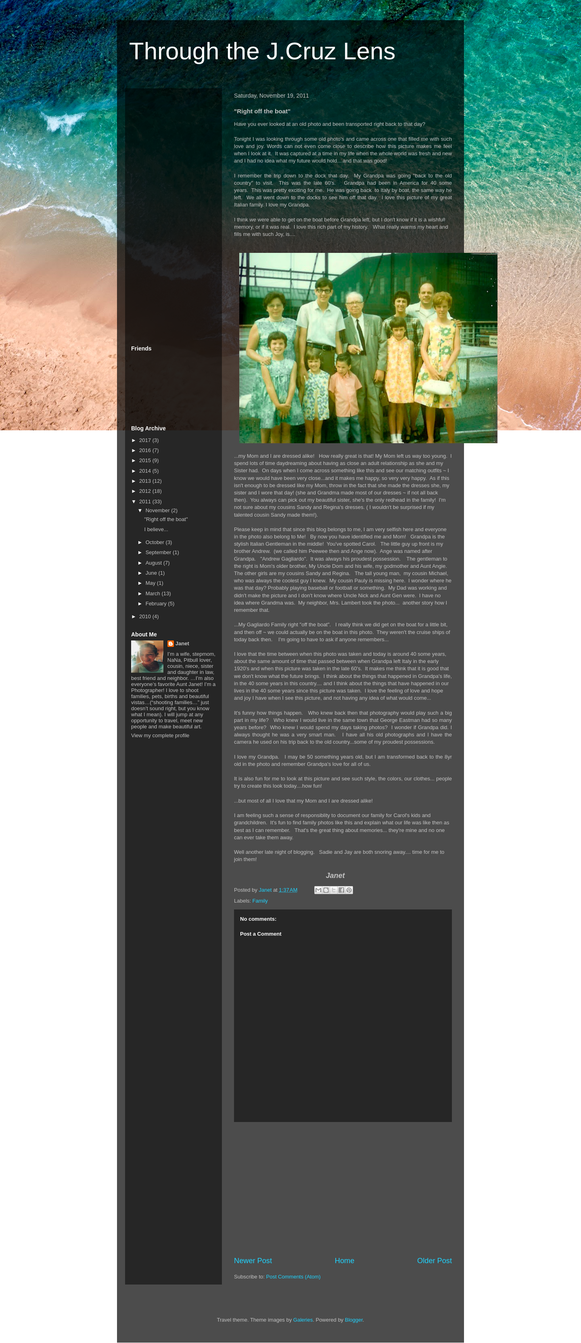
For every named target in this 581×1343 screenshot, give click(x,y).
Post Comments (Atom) (293, 1277)
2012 (146, 491)
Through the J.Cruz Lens (262, 51)
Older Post (434, 1261)
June (152, 573)
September (159, 552)
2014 (146, 471)
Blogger (354, 1320)
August (154, 563)
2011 (146, 501)
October (156, 542)
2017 (146, 440)
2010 (146, 616)
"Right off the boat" (166, 519)
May (151, 583)
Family (260, 901)
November (158, 510)
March (154, 593)
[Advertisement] (343, 1188)
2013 (146, 481)
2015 (146, 460)
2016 (146, 450)
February (157, 604)
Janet (182, 643)
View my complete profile (160, 735)
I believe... (156, 529)
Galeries (303, 1320)
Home (345, 1261)
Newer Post (253, 1261)
